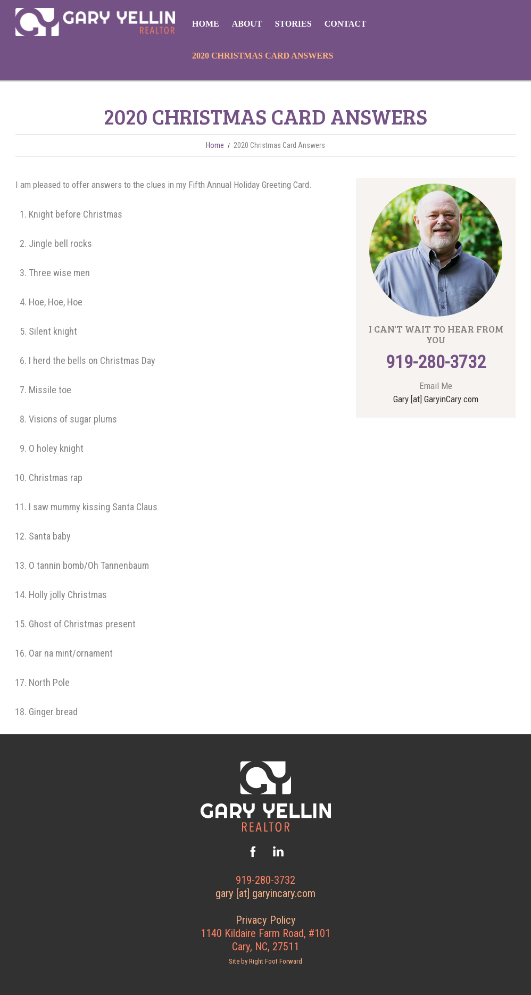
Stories (293, 23)
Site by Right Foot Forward (265, 961)
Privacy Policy (266, 920)
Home (205, 23)
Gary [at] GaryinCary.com (435, 399)
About (247, 23)
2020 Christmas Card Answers (262, 55)
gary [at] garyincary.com (265, 893)
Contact (346, 23)
